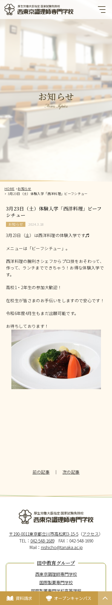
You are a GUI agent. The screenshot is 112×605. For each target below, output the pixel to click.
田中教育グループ (56, 563)
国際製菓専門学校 (56, 582)
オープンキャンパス (72, 598)
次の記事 (70, 472)
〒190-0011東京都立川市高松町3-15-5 (43, 534)
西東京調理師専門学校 (56, 574)
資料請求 (24, 598)
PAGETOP (105, 604)
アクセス (90, 534)
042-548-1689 (42, 541)
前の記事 (41, 472)
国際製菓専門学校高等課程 (56, 591)
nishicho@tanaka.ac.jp (62, 547)
